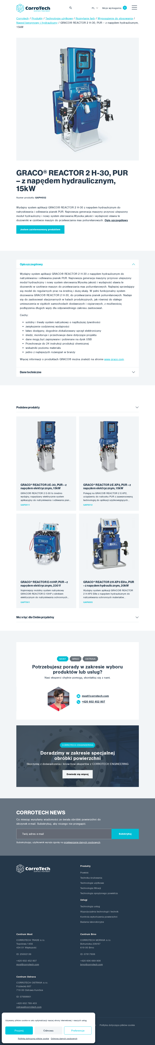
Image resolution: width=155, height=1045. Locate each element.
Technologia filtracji (90, 888)
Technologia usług (90, 906)
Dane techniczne (30, 372)
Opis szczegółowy (116, 220)
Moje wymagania (111, 8)
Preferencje (78, 1030)
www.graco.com (114, 359)
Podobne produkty (28, 407)
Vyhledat (71, 8)
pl (93, 8)
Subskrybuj (125, 833)
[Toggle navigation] (134, 8)
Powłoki (84, 872)
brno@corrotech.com (91, 964)
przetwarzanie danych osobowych (82, 842)
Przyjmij (19, 1030)
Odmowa (48, 1030)
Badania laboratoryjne (92, 921)
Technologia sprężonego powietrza (99, 893)
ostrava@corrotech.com (29, 1007)
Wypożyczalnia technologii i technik (99, 911)
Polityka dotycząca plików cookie (33, 1038)
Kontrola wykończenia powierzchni (98, 916)
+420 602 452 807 (93, 701)
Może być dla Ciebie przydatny (35, 617)
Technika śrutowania (91, 877)
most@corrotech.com (95, 696)
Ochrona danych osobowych (64, 1038)
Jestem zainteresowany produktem (40, 229)
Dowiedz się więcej (78, 774)
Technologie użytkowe (92, 882)
